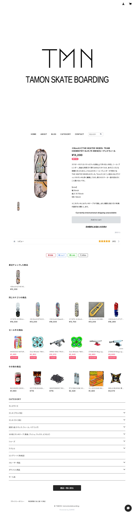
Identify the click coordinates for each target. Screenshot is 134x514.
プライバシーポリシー (17, 501)
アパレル (12, 449)
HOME (33, 134)
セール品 (12, 477)
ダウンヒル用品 (14, 470)
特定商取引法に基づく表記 (37, 501)
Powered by (67, 510)
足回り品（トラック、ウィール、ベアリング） (24, 427)
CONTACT (79, 134)
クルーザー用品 (14, 463)
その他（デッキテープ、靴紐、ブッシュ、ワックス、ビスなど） (29, 434)
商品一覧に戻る (67, 488)
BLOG (53, 134)
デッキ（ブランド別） (16, 413)
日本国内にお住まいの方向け (96, 227)
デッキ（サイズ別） (15, 420)
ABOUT (44, 134)
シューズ (12, 441)
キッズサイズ (13, 406)
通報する (117, 232)
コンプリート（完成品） (17, 456)
